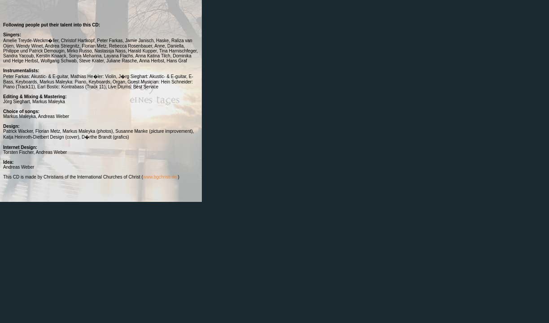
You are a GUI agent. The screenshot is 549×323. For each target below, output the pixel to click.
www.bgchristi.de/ (160, 177)
